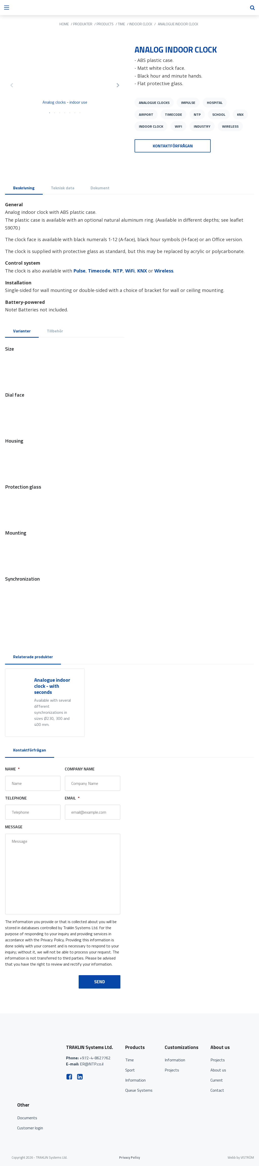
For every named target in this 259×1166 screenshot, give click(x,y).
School (218, 114)
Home (64, 24)
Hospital (215, 102)
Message (14, 827)
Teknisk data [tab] (62, 188)
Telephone (16, 798)
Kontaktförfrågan (173, 146)
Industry (202, 126)
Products (105, 24)
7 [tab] (79, 113)
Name (12, 769)
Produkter (82, 24)
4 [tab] (64, 113)
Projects (172, 1070)
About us (218, 1070)
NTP (197, 114)
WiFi (178, 126)
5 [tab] (69, 113)
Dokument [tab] (100, 188)
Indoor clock (151, 126)
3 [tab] (59, 113)
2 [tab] (54, 113)
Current (216, 1080)
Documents (27, 1118)
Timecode (173, 114)
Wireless (230, 126)
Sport (130, 1070)
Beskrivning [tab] (24, 188)
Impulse (188, 102)
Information (135, 1080)
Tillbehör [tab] (55, 331)
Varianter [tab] (22, 331)
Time (129, 1060)
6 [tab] (74, 113)
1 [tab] (49, 113)
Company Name (80, 769)
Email (72, 798)
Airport (146, 114)
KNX (240, 114)
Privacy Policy (129, 1157)
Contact (217, 1090)
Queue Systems (139, 1090)
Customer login (30, 1128)
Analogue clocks (154, 102)
